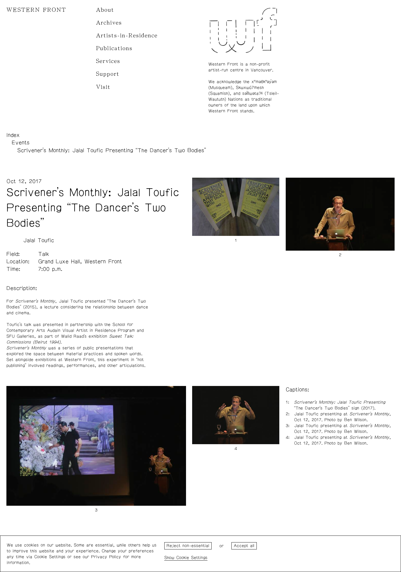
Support (107, 74)
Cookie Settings (191, 558)
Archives (109, 23)
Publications (114, 48)
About (105, 10)
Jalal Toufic (38, 240)
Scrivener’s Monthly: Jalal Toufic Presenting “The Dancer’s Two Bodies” (111, 150)
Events (21, 142)
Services (108, 61)
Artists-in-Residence (127, 35)
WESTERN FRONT (36, 10)
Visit (103, 87)
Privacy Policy (106, 557)
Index (13, 135)
